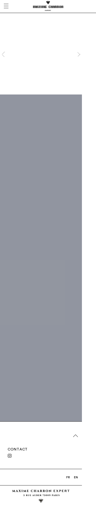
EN (76, 477)
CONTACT (18, 449)
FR (68, 477)
